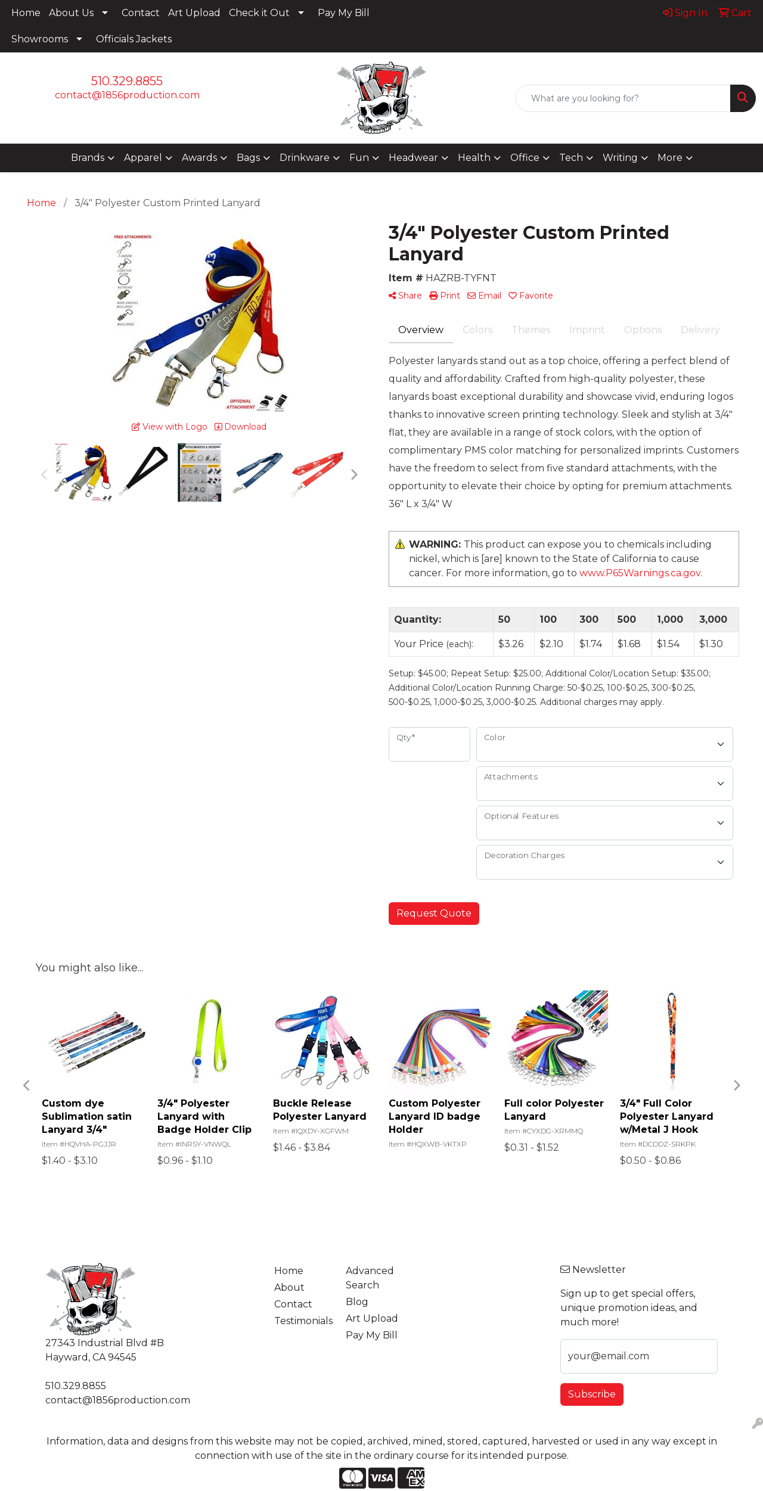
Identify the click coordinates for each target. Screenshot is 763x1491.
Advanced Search (370, 1278)
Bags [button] (248, 157)
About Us (71, 12)
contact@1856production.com (127, 95)
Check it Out (259, 12)
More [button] (670, 157)
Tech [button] (571, 157)
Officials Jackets (134, 39)
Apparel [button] (143, 157)
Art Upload (194, 12)
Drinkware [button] (305, 157)
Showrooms (39, 39)
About (289, 1287)
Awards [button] (199, 157)
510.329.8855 (127, 81)
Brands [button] (87, 157)
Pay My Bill (344, 12)
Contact (141, 12)
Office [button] (524, 157)
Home (26, 12)
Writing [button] (620, 157)
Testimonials (302, 1321)
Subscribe (592, 1394)
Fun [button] (359, 157)
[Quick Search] (623, 98)
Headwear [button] (413, 157)
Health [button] (474, 157)
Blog (357, 1301)
